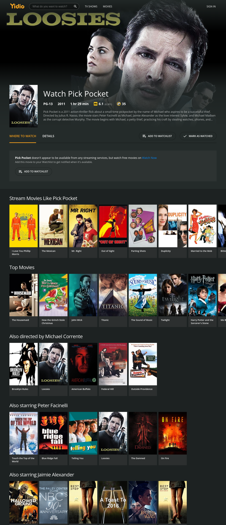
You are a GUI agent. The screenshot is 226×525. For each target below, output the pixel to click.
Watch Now (149, 158)
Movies (107, 6)
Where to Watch (22, 136)
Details (48, 136)
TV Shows (91, 6)
